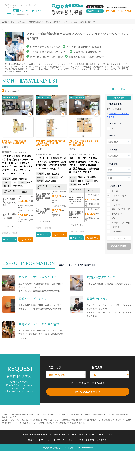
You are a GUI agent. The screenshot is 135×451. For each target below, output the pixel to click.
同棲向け (116, 199)
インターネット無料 (121, 221)
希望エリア (54, 367)
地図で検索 (120, 88)
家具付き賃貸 (81, 13)
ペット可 (116, 203)
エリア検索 (54, 13)
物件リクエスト (95, 11)
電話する (27, 239)
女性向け (116, 190)
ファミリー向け (119, 194)
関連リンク (33, 439)
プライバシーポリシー (66, 439)
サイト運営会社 (86, 439)
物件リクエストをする (88, 391)
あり (113, 127)
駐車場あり (117, 230)
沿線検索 (58, 12)
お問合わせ (76, 13)
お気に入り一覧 (96, 7)
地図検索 (62, 12)
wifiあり (115, 226)
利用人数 (97, 367)
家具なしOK (117, 212)
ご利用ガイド (71, 13)
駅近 (114, 217)
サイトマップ (47, 439)
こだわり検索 (66, 13)
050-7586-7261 (120, 11)
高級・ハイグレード (121, 208)
